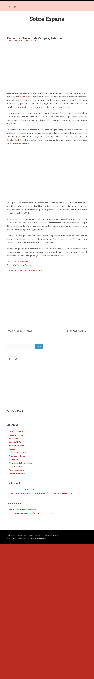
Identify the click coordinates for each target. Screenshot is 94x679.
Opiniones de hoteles (17, 452)
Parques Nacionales (16, 459)
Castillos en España (16, 431)
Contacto (54, 535)
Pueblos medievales (17, 473)
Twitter (14, 6)
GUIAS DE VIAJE (15, 442)
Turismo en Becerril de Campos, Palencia (35, 38)
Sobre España (47, 18)
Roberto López (12, 41)
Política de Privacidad (15, 535)
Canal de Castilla (14, 140)
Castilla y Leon (24, 41)
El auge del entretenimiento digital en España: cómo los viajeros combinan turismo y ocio (44, 493)
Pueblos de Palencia (18, 271)
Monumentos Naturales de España (22, 510)
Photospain (22, 261)
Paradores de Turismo (17, 456)
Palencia (33, 41)
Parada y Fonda (15, 411)
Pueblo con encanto (17, 470)
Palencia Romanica (25, 265)
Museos (12, 449)
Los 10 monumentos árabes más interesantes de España (31, 513)
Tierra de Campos (62, 107)
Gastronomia (14, 438)
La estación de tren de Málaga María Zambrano (27, 490)
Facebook (9, 6)
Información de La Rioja (76, 331)
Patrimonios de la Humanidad (20, 463)
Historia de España (16, 445)
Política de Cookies (41, 535)
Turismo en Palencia (34, 271)
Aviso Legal (28, 535)
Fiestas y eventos (16, 435)
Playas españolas (16, 466)
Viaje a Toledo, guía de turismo (20, 331)
